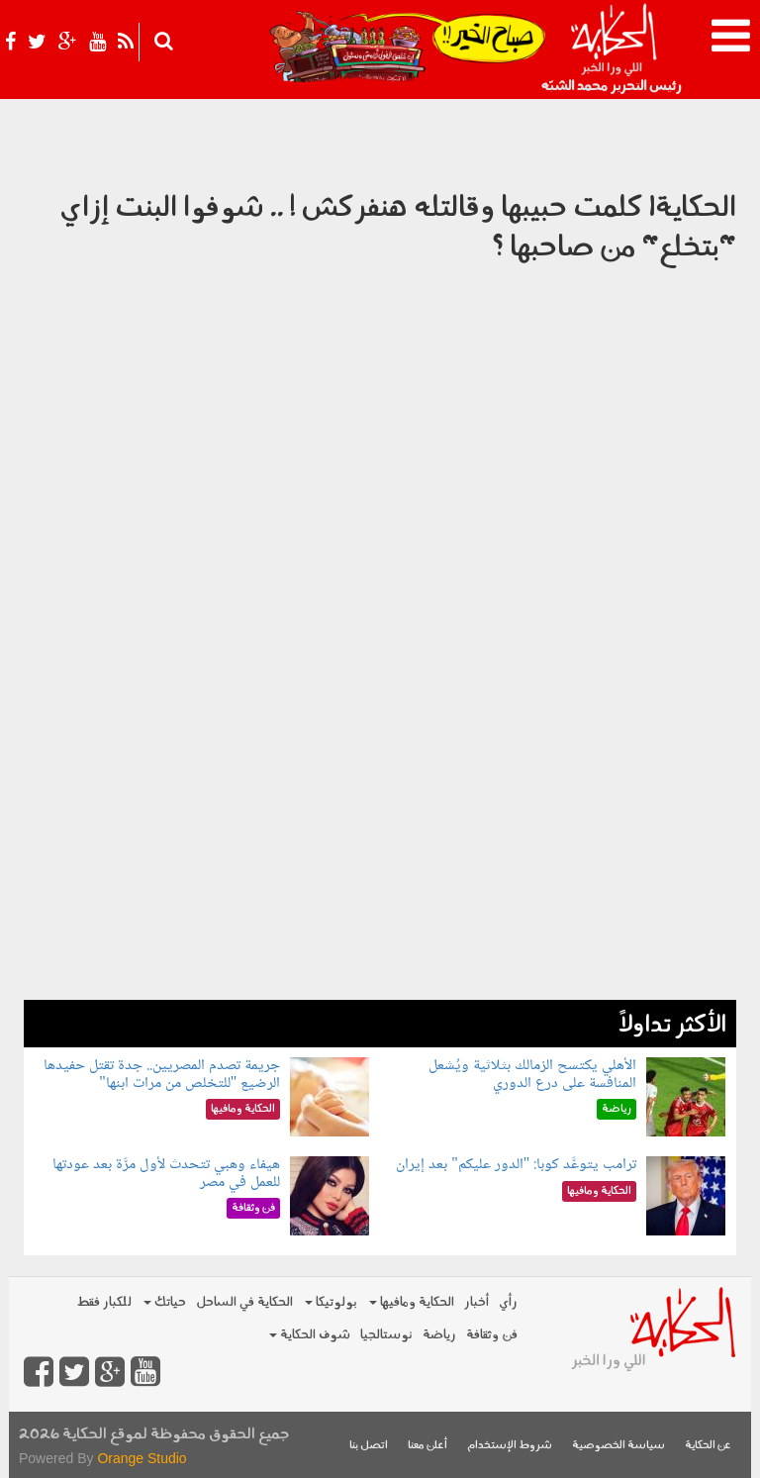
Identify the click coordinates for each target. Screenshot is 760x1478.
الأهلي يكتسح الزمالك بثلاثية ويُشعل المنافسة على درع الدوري (532, 1074)
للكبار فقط (104, 1302)
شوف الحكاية (309, 1335)
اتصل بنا (368, 1445)
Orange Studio (141, 1458)
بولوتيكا (331, 1302)
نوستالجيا (386, 1335)
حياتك (164, 1302)
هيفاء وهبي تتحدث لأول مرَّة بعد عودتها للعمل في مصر (166, 1173)
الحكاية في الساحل (244, 1302)
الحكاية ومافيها (411, 1302)
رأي (508, 1302)
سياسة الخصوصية (618, 1445)
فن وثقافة (492, 1335)
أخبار (476, 1302)
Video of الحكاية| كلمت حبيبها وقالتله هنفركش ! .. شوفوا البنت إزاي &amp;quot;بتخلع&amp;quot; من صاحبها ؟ (380, 510)
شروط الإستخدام (509, 1445)
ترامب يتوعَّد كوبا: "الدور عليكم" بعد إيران (516, 1164)
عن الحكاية (708, 1445)
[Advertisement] (380, 861)
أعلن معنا (427, 1445)
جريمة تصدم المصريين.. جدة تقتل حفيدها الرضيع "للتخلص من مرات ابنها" (162, 1074)
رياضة (439, 1335)
